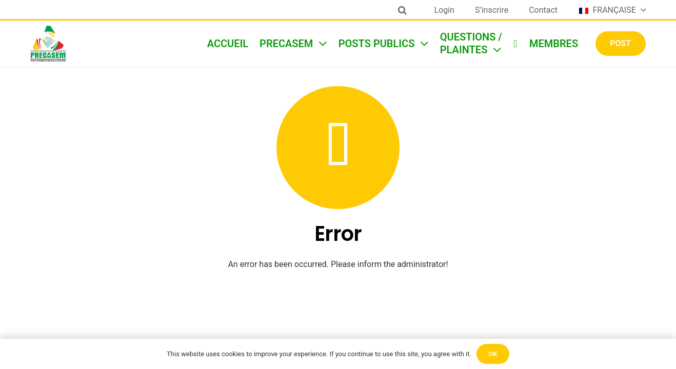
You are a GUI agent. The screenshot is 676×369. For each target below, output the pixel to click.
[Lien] (48, 43)
